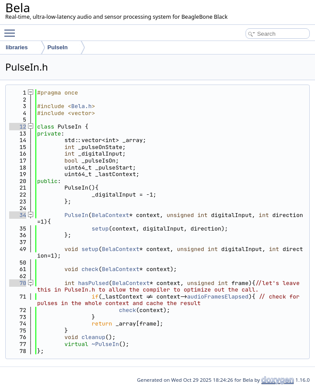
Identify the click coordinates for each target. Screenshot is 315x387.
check (89, 269)
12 (17, 126)
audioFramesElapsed (217, 296)
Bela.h (81, 106)
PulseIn (76, 215)
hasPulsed (93, 283)
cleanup (93, 337)
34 (17, 215)
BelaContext (110, 215)
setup (100, 228)
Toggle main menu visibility (11, 29)
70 (17, 283)
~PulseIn (105, 344)
